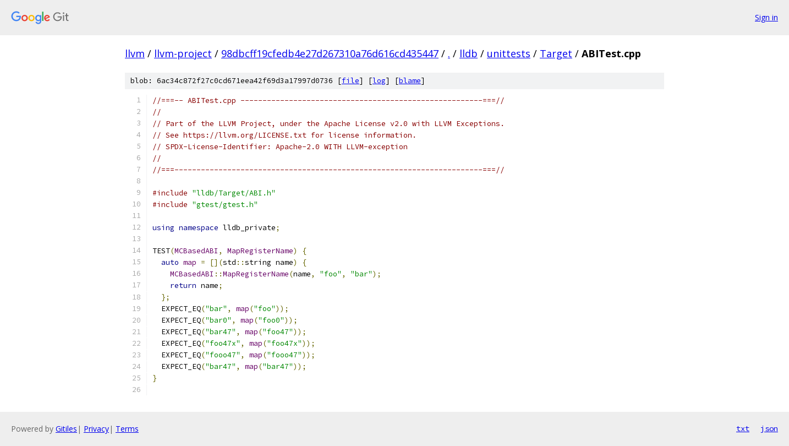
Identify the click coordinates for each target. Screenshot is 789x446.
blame (410, 80)
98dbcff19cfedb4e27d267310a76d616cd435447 (330, 53)
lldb (468, 53)
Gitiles (66, 428)
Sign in (766, 17)
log (379, 80)
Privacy (96, 428)
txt (742, 428)
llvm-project (183, 53)
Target (556, 53)
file (350, 80)
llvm (135, 53)
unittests (508, 53)
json (769, 428)
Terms (127, 428)
